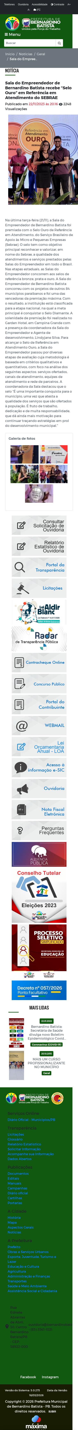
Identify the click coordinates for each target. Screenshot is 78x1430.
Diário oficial (18, 1193)
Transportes (17, 1276)
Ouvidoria (23, 4)
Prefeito (14, 1247)
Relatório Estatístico (24, 1144)
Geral (41, 54)
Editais (13, 1178)
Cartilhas (15, 1198)
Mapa (12, 1223)
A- (29, 9)
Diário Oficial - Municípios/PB (31, 1120)
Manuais (14, 1183)
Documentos (18, 1174)
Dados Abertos (20, 1159)
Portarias (15, 1203)
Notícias (25, 54)
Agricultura (17, 1267)
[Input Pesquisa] (30, 43)
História (14, 1218)
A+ (69, 4)
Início (10, 54)
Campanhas (17, 1188)
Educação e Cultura (23, 1262)
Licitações (16, 1134)
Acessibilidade (40, 4)
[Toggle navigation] (12, 34)
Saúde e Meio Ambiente (27, 1281)
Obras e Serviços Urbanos (28, 1252)
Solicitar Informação (24, 1149)
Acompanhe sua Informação (31, 1154)
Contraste (57, 4)
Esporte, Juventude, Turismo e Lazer (36, 1257)
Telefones (9, 4)
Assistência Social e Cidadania (32, 1286)
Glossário (15, 1139)
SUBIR (48, 1406)
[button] (59, 43)
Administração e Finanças (29, 1271)
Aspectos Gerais (21, 1227)
